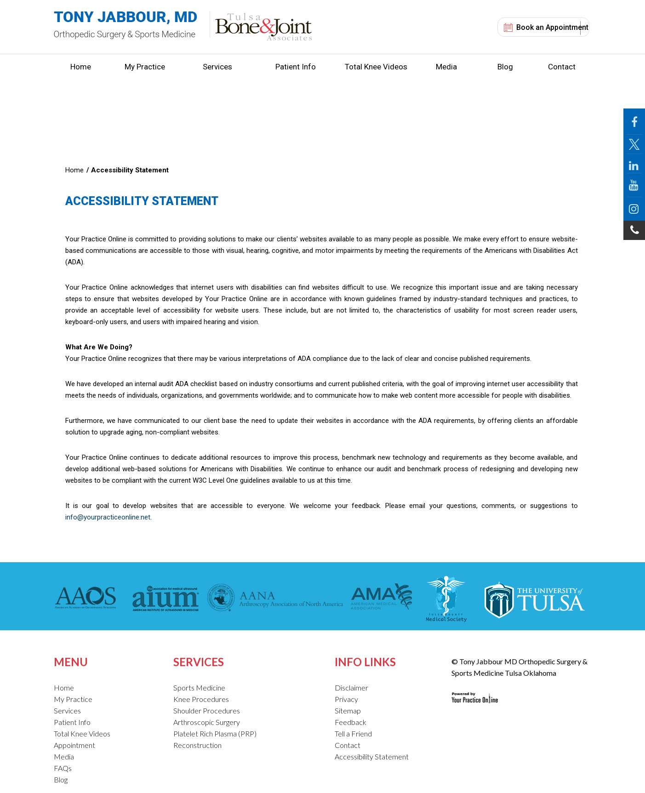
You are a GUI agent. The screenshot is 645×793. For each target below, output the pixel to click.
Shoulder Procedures (206, 710)
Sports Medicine (199, 687)
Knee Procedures (201, 699)
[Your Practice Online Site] (474, 690)
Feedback (350, 722)
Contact (562, 66)
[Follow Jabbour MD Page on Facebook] (634, 121)
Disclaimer (351, 687)
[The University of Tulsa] (534, 599)
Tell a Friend (353, 733)
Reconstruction (197, 745)
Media (446, 66)
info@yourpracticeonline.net (107, 517)
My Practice (145, 66)
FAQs (63, 768)
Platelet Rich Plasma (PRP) (215, 733)
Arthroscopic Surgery (206, 722)
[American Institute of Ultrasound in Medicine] (163, 599)
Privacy (346, 699)
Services (217, 66)
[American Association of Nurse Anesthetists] (275, 599)
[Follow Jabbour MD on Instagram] (634, 209)
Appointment (74, 745)
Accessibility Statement (372, 756)
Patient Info (295, 66)
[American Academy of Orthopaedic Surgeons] (87, 599)
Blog (505, 66)
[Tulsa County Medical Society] (446, 599)
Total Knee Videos (376, 66)
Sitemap (348, 710)
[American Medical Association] (380, 599)
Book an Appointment (552, 27)
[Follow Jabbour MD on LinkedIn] (634, 163)
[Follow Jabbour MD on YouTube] (634, 185)
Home (80, 66)
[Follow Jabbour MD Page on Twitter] (634, 144)
